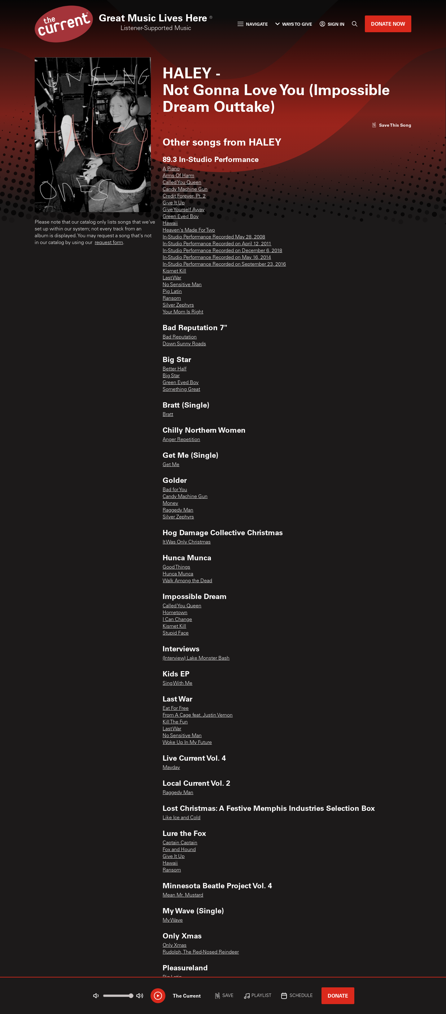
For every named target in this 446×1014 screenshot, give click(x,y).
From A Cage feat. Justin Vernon (198, 715)
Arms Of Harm (178, 175)
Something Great (181, 389)
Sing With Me (177, 683)
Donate (338, 995)
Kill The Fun (175, 722)
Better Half (174, 369)
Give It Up (174, 203)
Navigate (253, 24)
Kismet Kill (174, 271)
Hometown (175, 612)
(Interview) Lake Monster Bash (196, 658)
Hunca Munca (178, 574)
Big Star (171, 376)
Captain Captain (180, 843)
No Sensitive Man (182, 284)
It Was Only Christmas (187, 542)
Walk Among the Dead (187, 581)
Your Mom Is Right (183, 312)
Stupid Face (176, 633)
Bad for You (175, 489)
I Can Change (177, 619)
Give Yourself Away (183, 210)
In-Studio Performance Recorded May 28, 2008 (214, 237)
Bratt (168, 414)
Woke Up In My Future (187, 742)
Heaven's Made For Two (189, 230)
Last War (172, 278)
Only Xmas (174, 945)
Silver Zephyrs (178, 305)
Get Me (171, 464)
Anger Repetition (181, 439)
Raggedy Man (178, 510)
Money (170, 503)
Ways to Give (293, 24)
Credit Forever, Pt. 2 (184, 196)
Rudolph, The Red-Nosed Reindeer (201, 952)
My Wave (173, 920)
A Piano (171, 169)
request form (109, 242)
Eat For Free (176, 708)
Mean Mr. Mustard (183, 895)
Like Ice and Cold (181, 817)
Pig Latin (172, 291)
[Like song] (391, 125)
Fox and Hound (179, 849)
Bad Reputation (180, 337)
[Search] (354, 24)
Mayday (171, 767)
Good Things (176, 567)
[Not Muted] (96, 995)
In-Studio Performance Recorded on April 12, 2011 (217, 244)
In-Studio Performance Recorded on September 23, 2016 (224, 264)
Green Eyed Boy (181, 216)
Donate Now (388, 23)
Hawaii (170, 223)
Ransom (172, 298)
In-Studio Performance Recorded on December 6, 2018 (222, 250)
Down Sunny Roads (184, 344)
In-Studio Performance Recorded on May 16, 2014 (217, 257)
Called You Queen (182, 182)
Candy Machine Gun (185, 189)
